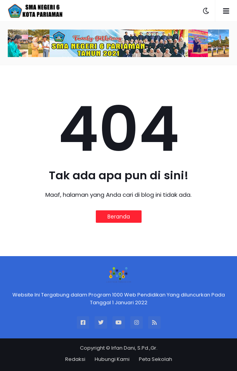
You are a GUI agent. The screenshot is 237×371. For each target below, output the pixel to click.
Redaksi (75, 359)
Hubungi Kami (112, 359)
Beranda (118, 216)
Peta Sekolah (155, 359)
